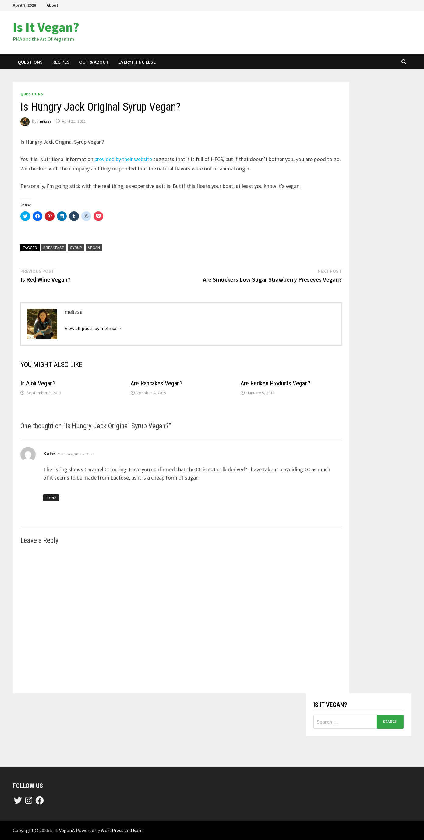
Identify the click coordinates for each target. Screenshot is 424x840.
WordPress (112, 830)
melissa (44, 121)
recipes (60, 62)
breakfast (53, 247)
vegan (94, 247)
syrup (76, 247)
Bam (138, 830)
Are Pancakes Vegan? (156, 383)
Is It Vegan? (46, 27)
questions (30, 62)
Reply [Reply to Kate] (51, 497)
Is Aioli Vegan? (37, 383)
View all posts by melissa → (93, 328)
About (52, 5)
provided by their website (123, 159)
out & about (94, 62)
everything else (137, 62)
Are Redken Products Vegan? (275, 383)
